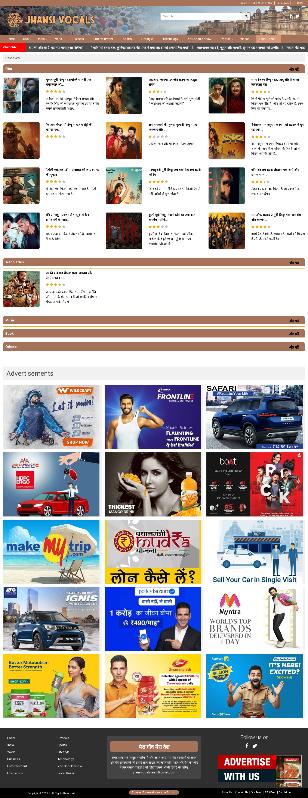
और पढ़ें (295, 69)
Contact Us (241, 792)
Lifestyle (148, 39)
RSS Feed (270, 792)
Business (79, 39)
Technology (172, 39)
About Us (227, 792)
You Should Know (201, 39)
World (59, 39)
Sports (129, 39)
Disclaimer (285, 792)
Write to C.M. (265, 3)
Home (11, 39)
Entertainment (104, 39)
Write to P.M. (248, 3)
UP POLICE (298, 3)
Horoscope (14, 773)
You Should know (69, 766)
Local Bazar (268, 39)
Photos (227, 39)
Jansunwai (282, 3)
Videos (246, 39)
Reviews (63, 738)
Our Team (256, 792)
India (42, 39)
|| (150, 48)
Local (26, 39)
